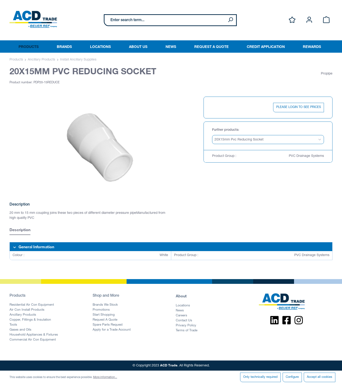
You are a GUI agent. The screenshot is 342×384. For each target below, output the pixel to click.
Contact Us (184, 320)
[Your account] (309, 20)
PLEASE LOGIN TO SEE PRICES (298, 107)
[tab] (20, 230)
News (180, 310)
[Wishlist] (292, 20)
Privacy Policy (186, 325)
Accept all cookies (319, 377)
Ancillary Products (23, 315)
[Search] (230, 20)
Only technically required (260, 377)
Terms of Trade (186, 330)
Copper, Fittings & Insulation (30, 320)
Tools (13, 325)
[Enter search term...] (164, 20)
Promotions (101, 310)
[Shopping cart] (326, 20)
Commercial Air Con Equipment (33, 340)
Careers (181, 315)
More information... (105, 377)
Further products (225, 130)
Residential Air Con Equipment (32, 305)
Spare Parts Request (108, 325)
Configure (292, 377)
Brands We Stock (105, 305)
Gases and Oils (20, 330)
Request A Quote (105, 320)
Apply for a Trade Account (112, 330)
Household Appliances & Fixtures (34, 335)
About (181, 296)
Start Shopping (104, 315)
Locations (183, 305)
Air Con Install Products (27, 310)
